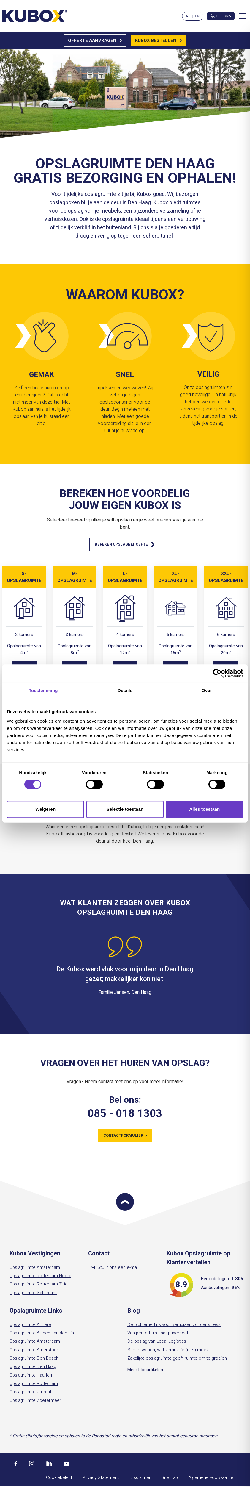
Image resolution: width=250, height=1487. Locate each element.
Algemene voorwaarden (212, 1479)
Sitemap (169, 1479)
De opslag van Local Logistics (156, 1343)
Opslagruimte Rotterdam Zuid (38, 1286)
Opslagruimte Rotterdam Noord (40, 1277)
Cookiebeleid (59, 1479)
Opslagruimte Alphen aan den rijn (42, 1334)
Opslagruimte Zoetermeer (35, 1402)
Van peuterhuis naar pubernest (157, 1334)
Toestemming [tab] (43, 690)
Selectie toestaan (125, 809)
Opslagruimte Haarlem (31, 1376)
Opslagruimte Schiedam (33, 1294)
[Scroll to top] (125, 1204)
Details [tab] (125, 690)
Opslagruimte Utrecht (30, 1393)
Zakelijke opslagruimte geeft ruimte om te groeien (177, 1360)
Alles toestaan (204, 809)
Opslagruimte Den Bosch (34, 1360)
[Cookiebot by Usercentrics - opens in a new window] (217, 673)
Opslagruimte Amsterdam (35, 1269)
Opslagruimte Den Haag (33, 1368)
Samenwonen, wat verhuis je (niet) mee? (168, 1351)
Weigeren (45, 809)
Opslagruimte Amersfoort (35, 1351)
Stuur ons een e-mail (115, 1269)
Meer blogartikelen (145, 1371)
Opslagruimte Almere (30, 1326)
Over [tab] (207, 690)
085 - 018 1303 (125, 1114)
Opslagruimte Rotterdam (34, 1385)
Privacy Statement (101, 1479)
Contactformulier (124, 1137)
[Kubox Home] (35, 16)
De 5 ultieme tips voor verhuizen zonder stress (174, 1326)
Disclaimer (140, 1479)
